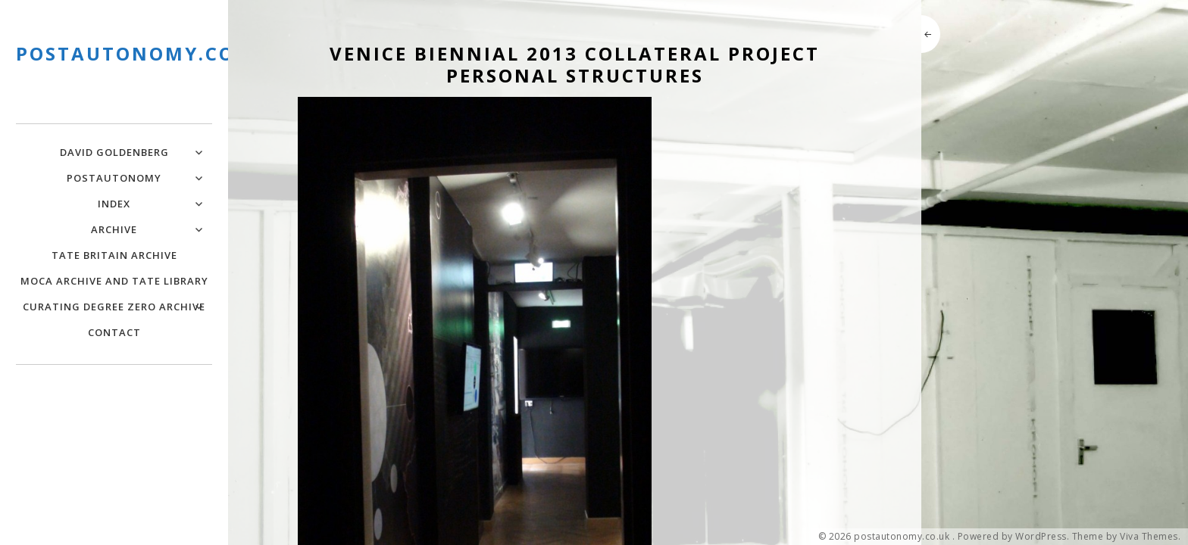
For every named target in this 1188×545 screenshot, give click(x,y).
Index (114, 203)
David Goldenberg (114, 152)
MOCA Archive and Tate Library (114, 281)
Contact (114, 332)
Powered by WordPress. (1014, 536)
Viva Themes (1149, 536)
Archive (114, 229)
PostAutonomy (114, 178)
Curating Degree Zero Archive (114, 306)
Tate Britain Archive (114, 255)
